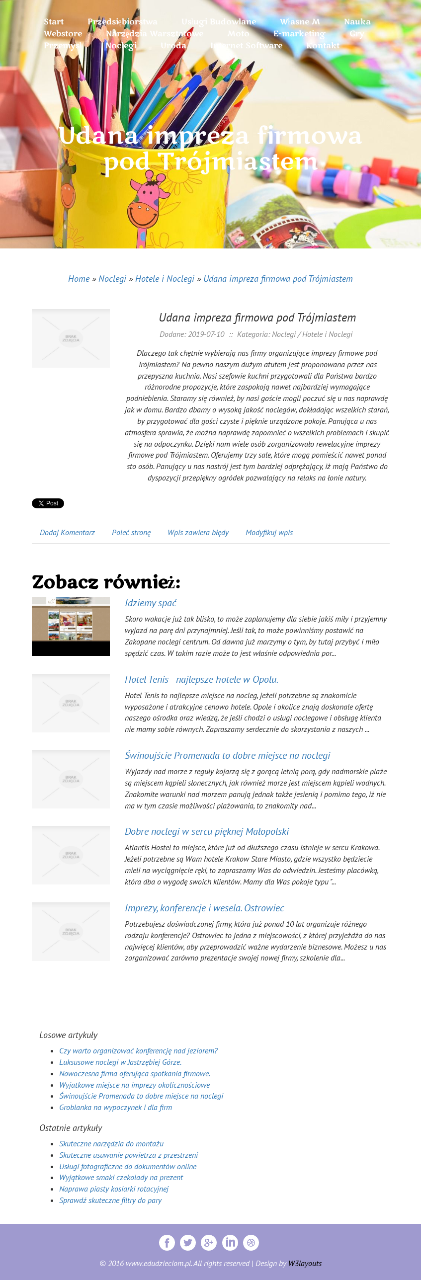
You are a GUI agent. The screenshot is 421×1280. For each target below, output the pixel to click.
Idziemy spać (150, 602)
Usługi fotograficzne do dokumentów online (127, 1166)
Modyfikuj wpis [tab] (269, 532)
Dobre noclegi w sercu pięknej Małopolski (207, 831)
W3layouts (305, 1263)
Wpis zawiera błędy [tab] (198, 532)
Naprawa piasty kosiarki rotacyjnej (113, 1189)
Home (78, 278)
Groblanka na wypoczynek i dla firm (115, 1107)
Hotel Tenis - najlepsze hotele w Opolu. (201, 679)
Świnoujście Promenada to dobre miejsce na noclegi (227, 755)
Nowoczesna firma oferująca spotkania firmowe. (134, 1073)
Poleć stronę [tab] (131, 532)
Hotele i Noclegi (164, 278)
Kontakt (322, 45)
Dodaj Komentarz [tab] (67, 532)
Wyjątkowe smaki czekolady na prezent (121, 1177)
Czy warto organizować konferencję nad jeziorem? (138, 1050)
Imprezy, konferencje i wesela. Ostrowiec (204, 907)
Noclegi (112, 278)
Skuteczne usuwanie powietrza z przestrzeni (128, 1155)
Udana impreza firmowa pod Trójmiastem (278, 278)
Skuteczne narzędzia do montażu (111, 1143)
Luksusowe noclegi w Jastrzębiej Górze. (120, 1062)
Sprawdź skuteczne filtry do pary (110, 1200)
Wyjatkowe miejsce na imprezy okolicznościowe (134, 1085)
